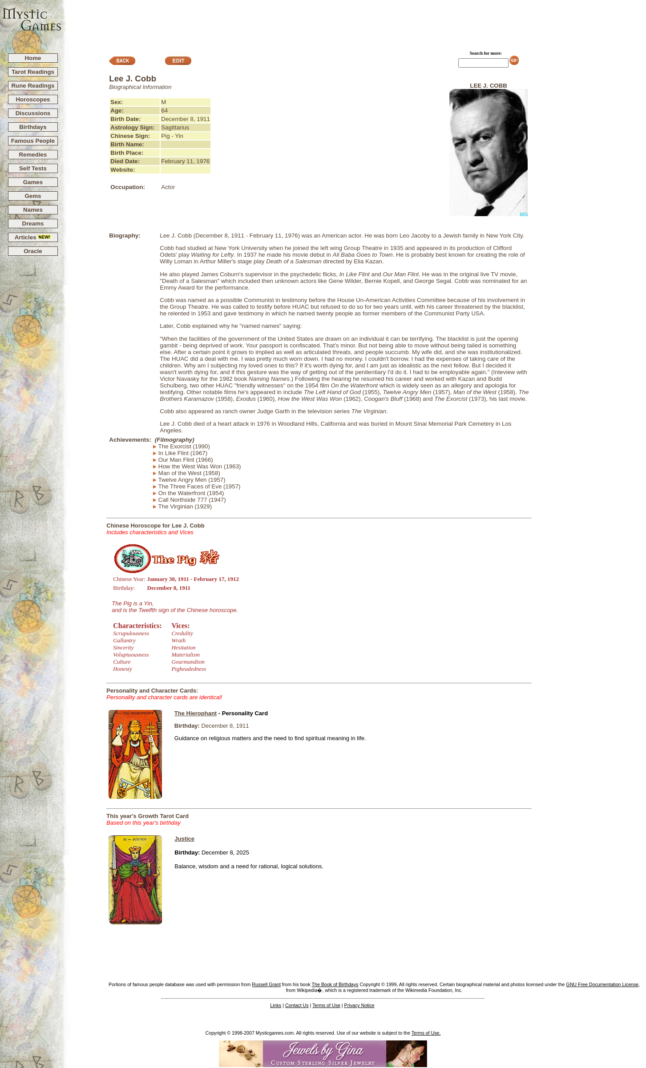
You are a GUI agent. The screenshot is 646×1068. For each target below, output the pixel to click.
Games (33, 182)
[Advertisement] (354, 23)
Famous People (33, 140)
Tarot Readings (33, 72)
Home (32, 58)
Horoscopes (33, 99)
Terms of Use (326, 1005)
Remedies (33, 154)
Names (33, 209)
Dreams (33, 223)
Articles (33, 237)
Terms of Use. (426, 1033)
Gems (32, 196)
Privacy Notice (359, 1005)
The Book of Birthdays (335, 984)
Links (275, 1005)
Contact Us (297, 1005)
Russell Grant (266, 984)
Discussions (33, 113)
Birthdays (32, 127)
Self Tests (33, 168)
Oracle (33, 251)
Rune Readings (32, 85)
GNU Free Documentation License (602, 984)
